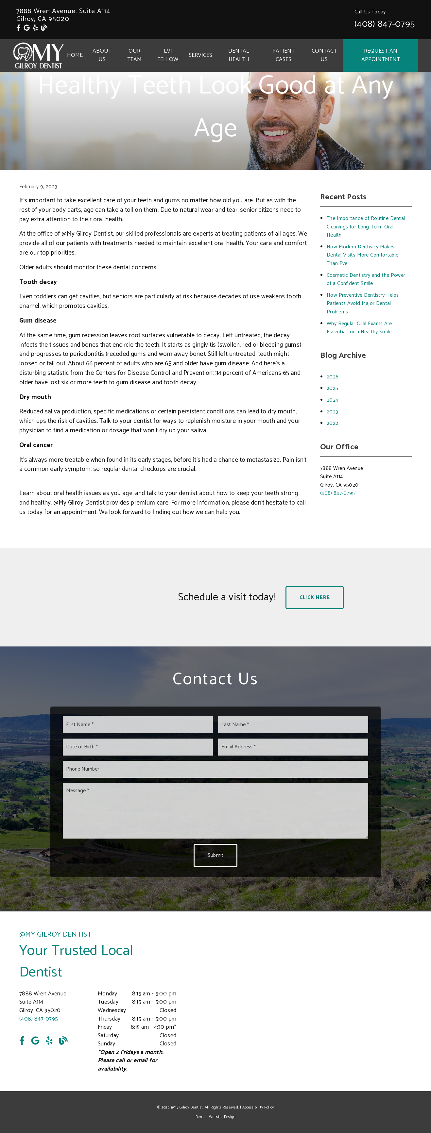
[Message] (215, 811)
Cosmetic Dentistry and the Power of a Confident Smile (366, 279)
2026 (332, 377)
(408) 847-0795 (384, 24)
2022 (332, 423)
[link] (18, 28)
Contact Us (324, 55)
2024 (332, 400)
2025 (332, 388)
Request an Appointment (380, 55)
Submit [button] (216, 855)
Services (200, 55)
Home (75, 55)
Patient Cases (283, 55)
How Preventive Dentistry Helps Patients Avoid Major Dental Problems (363, 303)
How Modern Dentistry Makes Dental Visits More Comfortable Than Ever (362, 255)
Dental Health (238, 55)
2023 (332, 412)
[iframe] (333, 1001)
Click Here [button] (315, 597)
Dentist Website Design (216, 1117)
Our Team (134, 55)
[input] (138, 724)
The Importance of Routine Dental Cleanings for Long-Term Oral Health (366, 227)
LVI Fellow (167, 55)
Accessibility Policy (258, 1107)
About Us (102, 55)
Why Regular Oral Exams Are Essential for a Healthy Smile (359, 328)
